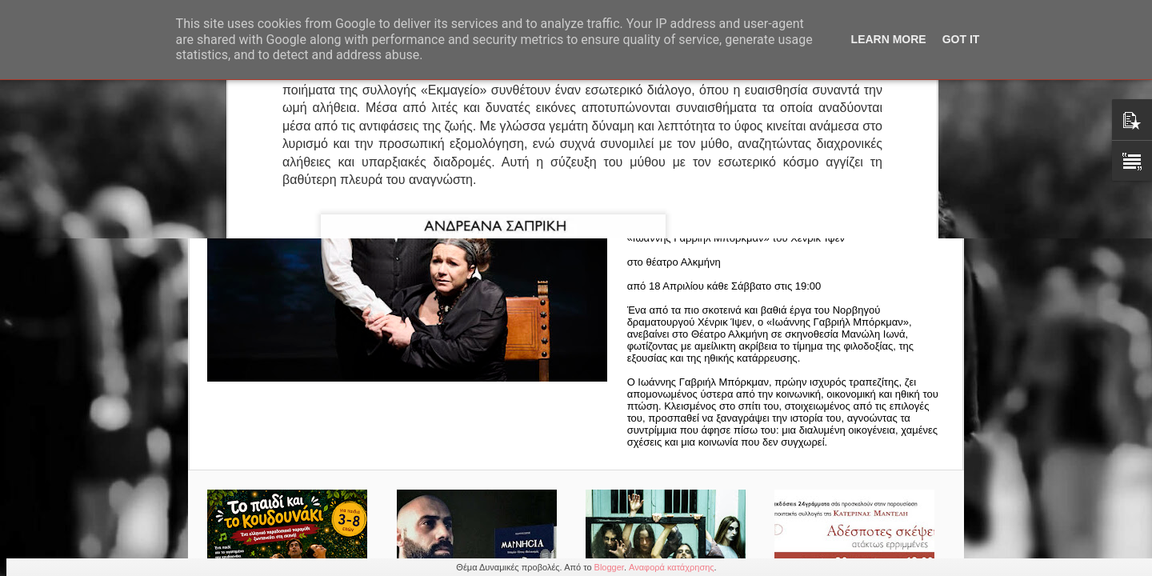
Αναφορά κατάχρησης (671, 567)
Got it (961, 39)
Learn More (888, 39)
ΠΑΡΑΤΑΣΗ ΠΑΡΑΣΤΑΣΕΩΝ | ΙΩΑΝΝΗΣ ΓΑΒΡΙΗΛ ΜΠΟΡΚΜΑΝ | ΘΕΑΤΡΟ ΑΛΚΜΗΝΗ (789, 159)
